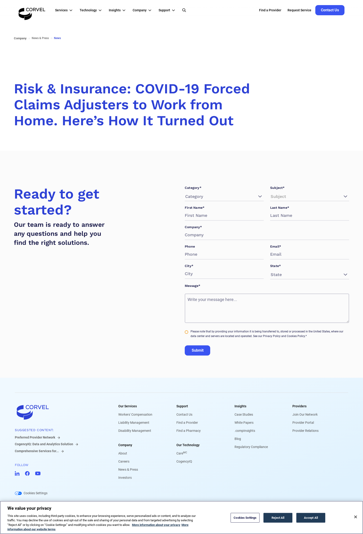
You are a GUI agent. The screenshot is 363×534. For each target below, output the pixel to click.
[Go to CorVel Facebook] (27, 473)
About (122, 453)
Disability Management (134, 431)
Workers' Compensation (135, 414)
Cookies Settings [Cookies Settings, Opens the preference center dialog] (245, 517)
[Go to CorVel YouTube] (38, 473)
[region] (181, 517)
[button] (65, 10)
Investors (125, 477)
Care (181, 453)
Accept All (311, 517)
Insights (240, 406)
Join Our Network (305, 414)
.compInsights (245, 431)
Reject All (278, 517)
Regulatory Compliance (251, 447)
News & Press (128, 469)
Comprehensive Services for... (37, 451)
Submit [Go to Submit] (197, 350)
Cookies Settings (35, 493)
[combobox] (186, 196)
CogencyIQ (184, 461)
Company (125, 445)
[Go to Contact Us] (329, 10)
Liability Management (133, 422)
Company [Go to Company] (20, 38)
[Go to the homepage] (32, 10)
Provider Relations (305, 431)
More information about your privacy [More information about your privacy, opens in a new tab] (156, 525)
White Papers (244, 422)
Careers (123, 461)
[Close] (355, 517)
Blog (238, 439)
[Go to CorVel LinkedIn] (17, 473)
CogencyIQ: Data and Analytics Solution (44, 444)
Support (182, 406)
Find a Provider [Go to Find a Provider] (270, 10)
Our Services (127, 406)
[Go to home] (59, 412)
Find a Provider (187, 422)
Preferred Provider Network (35, 437)
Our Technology (188, 445)
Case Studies (244, 414)
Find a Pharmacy (188, 431)
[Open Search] (184, 10)
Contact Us (184, 414)
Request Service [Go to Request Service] (299, 10)
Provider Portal (303, 422)
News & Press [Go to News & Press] (40, 38)
